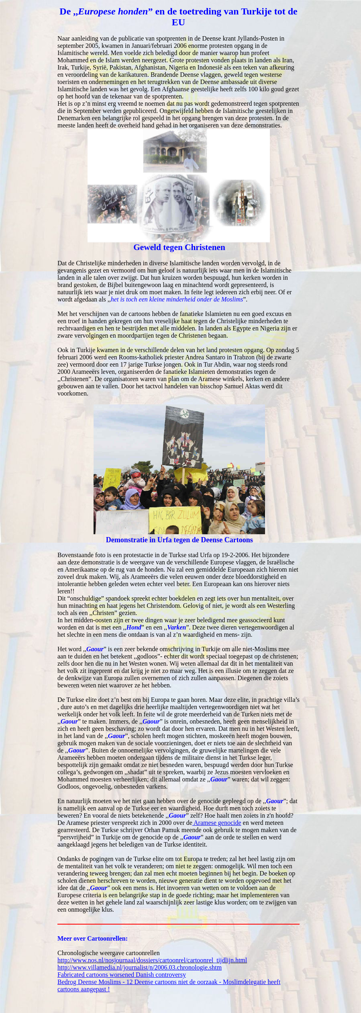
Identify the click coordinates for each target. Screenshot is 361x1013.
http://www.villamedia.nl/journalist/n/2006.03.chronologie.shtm (139, 967)
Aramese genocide (216, 822)
